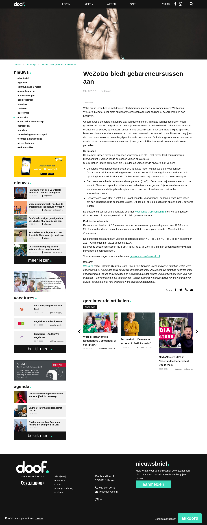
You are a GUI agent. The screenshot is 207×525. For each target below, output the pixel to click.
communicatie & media (29, 87)
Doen (133, 4)
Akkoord (189, 518)
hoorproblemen (25, 100)
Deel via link (186, 289)
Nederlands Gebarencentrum (150, 211)
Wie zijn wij (60, 476)
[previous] (79, 331)
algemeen (141, 347)
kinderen (149, 347)
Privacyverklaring (63, 488)
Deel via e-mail (191, 289)
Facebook (175, 4)
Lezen (66, 4)
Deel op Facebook (175, 289)
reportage (22, 130)
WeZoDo (88, 266)
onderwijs (106, 91)
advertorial (103, 348)
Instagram (180, 4)
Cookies (58, 492)
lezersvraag (23, 113)
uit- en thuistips (25, 143)
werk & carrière (25, 147)
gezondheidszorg (26, 91)
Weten (111, 4)
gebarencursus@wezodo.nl (145, 256)
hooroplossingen (115, 348)
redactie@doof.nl (106, 491)
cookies (39, 518)
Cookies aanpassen (165, 519)
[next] (196, 331)
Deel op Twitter (180, 289)
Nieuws (21, 72)
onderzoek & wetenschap (30, 121)
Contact (58, 484)
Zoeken (191, 4)
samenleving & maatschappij (32, 134)
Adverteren (60, 480)
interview (22, 104)
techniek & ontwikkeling (29, 139)
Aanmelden (153, 484)
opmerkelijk (23, 126)
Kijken (89, 4)
